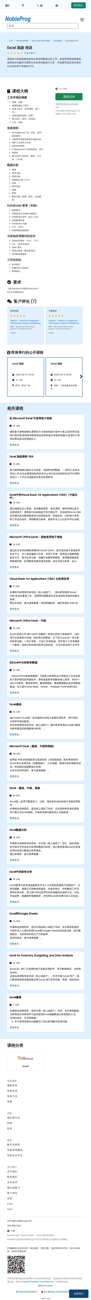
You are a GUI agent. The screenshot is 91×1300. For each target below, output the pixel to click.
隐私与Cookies (45, 1285)
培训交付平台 (15, 1155)
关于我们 (12, 1171)
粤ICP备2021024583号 (26, 1291)
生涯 (9, 1198)
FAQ (10, 1204)
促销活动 (12, 1091)
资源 (9, 1101)
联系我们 (79, 1293)
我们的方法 (13, 1117)
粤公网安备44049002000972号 (59, 1291)
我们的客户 (13, 1187)
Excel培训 (58, 40)
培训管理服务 (15, 1150)
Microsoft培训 (22, 40)
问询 (9, 1123)
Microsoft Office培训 (41, 40)
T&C (10, 1209)
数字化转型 (13, 1144)
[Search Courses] (42, 26)
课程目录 (12, 1085)
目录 (9, 1128)
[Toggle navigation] (82, 19)
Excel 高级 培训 (72, 40)
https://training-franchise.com (38, 1281)
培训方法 (12, 1096)
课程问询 (69, 97)
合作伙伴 (12, 1182)
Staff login (45, 1298)
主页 (11, 40)
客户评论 (12, 1193)
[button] (80, 376)
